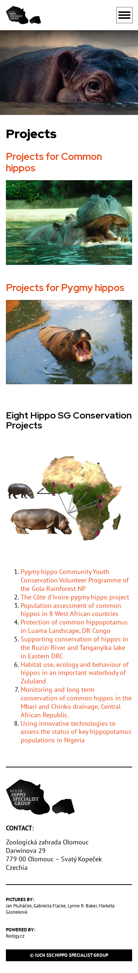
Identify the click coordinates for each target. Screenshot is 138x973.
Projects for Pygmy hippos (65, 287)
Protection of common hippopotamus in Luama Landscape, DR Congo (74, 626)
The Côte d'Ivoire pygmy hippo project (75, 597)
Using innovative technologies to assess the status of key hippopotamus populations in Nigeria (76, 732)
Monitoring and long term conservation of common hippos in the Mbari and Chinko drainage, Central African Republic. (76, 702)
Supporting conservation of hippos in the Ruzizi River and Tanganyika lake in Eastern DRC (74, 647)
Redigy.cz (15, 936)
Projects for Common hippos (54, 162)
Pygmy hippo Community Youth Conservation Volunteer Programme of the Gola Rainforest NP (75, 580)
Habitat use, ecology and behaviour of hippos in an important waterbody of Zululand (75, 673)
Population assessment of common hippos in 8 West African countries (71, 609)
